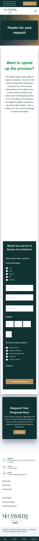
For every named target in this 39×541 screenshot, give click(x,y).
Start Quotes (6, 485)
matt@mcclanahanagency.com (17, 474)
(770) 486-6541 (12, 468)
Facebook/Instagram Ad (16, 353)
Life (10, 277)
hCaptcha (10, 366)
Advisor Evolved (22, 531)
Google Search (13, 347)
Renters (11, 274)
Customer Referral (15, 359)
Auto (10, 268)
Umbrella (11, 280)
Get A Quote (30, 3)
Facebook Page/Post (15, 350)
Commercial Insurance (9, 506)
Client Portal (9, 3)
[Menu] (35, 11)
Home (11, 271)
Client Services (7, 489)
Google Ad (12, 356)
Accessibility (32, 529)
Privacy (5, 531)
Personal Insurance (8, 502)
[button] (19, 432)
